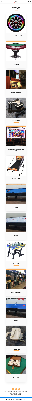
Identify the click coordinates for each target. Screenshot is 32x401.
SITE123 (15, 394)
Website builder (18, 394)
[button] (1, 2)
